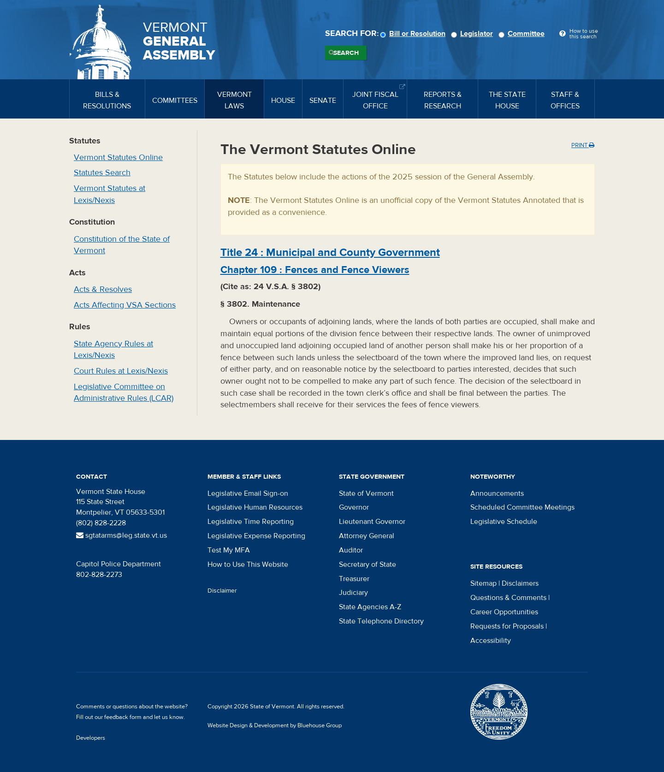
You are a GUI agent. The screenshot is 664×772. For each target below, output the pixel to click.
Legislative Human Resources (255, 507)
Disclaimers (520, 583)
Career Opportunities (504, 612)
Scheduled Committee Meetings (522, 507)
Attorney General (366, 535)
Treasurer (354, 578)
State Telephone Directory (381, 621)
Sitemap (483, 583)
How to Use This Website (248, 564)
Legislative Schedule (503, 521)
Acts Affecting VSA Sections (125, 305)
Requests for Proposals (507, 626)
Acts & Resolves (103, 289)
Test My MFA (229, 550)
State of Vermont (366, 493)
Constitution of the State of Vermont (122, 245)
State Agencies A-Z (370, 607)
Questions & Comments (508, 597)
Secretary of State (367, 564)
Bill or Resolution (414, 33)
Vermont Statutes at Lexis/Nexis (109, 194)
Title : (330, 252)
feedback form (123, 717)
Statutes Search (102, 172)
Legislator (473, 33)
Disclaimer (222, 591)
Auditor (351, 550)
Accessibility (490, 640)
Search (346, 53)
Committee (523, 33)
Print (582, 145)
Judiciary (353, 592)
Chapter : (314, 269)
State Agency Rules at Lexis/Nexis (113, 349)
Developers (90, 738)
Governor (354, 507)
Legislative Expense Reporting (256, 535)
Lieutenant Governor (372, 521)
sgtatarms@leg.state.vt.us (121, 535)
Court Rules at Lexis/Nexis (121, 371)
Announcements (497, 493)
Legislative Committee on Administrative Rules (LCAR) (123, 392)
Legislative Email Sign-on (248, 493)
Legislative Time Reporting (251, 521)
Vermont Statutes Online (118, 157)
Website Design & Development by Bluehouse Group (275, 725)
